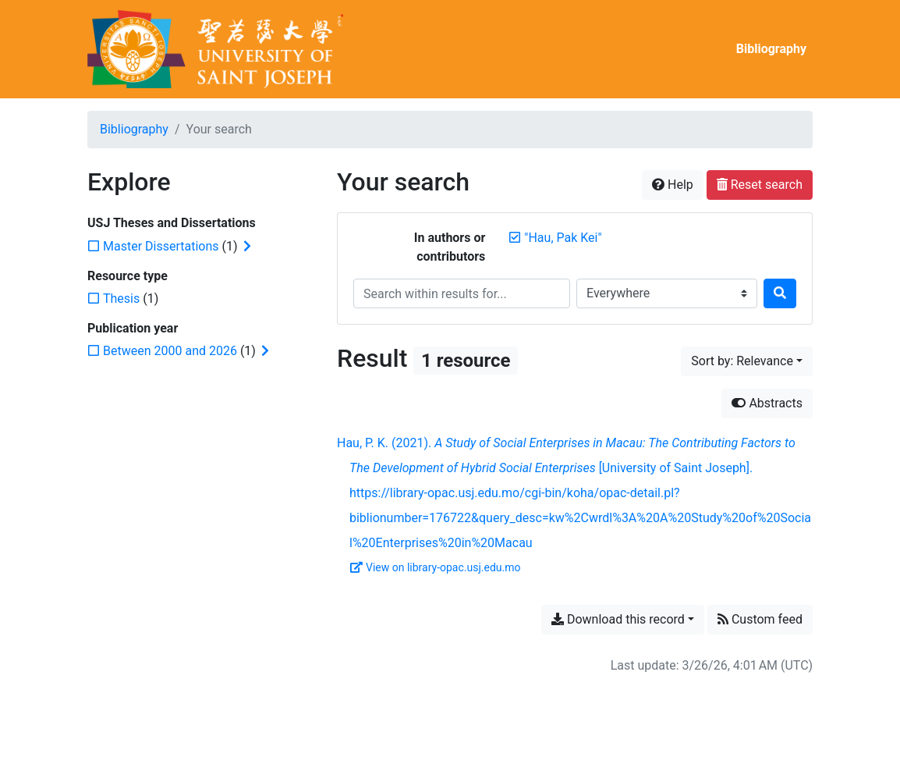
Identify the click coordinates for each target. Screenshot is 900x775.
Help (672, 184)
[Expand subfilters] (247, 246)
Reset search (760, 184)
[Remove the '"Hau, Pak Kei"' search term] (562, 237)
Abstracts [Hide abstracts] (767, 403)
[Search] (780, 293)
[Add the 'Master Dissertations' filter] (161, 246)
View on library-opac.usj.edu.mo (435, 567)
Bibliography (771, 48)
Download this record (618, 619)
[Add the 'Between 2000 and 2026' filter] (170, 350)
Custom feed (760, 619)
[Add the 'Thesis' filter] (121, 298)
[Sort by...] (747, 361)
